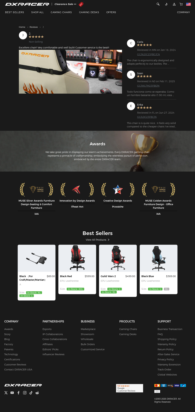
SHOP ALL (37, 12)
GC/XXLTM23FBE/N (148, 85)
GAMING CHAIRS (61, 12)
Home (22, 27)
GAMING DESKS (89, 12)
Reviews (34, 27)
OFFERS (111, 12)
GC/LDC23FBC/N (147, 117)
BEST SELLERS (14, 12)
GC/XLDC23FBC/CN (148, 54)
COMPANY (183, 12)
